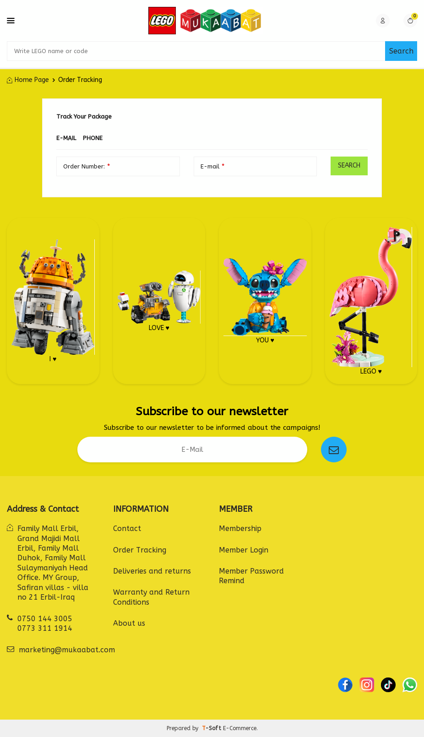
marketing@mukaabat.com (67, 649)
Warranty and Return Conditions (151, 597)
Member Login (243, 550)
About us (129, 623)
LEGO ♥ (371, 301)
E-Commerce (239, 728)
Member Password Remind (251, 576)
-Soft (212, 728)
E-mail (66, 138)
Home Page (28, 80)
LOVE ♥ (159, 301)
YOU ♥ (265, 301)
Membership (240, 528)
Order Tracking (139, 550)
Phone (93, 138)
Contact (127, 528)
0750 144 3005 (44, 618)
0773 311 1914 (44, 628)
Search (401, 51)
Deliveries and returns (152, 571)
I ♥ (53, 300)
